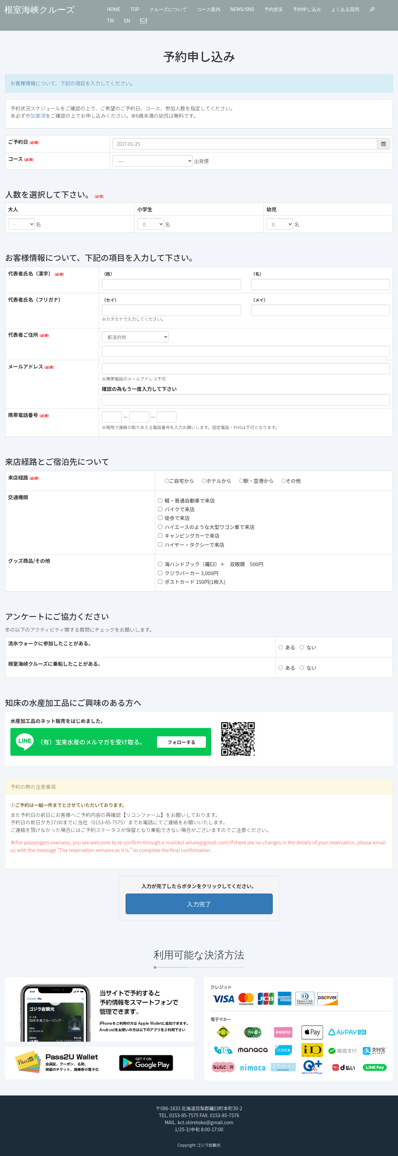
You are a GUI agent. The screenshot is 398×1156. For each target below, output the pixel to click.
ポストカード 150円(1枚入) (192, 581)
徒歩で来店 (174, 517)
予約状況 (273, 9)
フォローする (181, 742)
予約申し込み (307, 9)
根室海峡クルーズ (39, 10)
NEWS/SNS (242, 9)
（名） (257, 274)
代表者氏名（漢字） (30, 273)
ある (286, 647)
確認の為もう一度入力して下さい (139, 388)
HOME (114, 9)
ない (308, 647)
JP (372, 9)
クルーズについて (168, 9)
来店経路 (18, 477)
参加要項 (35, 115)
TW (110, 20)
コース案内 (208, 9)
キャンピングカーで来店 (189, 535)
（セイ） (110, 300)
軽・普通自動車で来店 (186, 500)
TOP (135, 9)
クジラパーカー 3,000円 (188, 572)
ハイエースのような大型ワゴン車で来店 (206, 526)
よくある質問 (345, 9)
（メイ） (259, 300)
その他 (291, 480)
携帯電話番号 (23, 414)
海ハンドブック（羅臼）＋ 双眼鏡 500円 (210, 563)
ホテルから (216, 480)
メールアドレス (25, 366)
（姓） (108, 274)
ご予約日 (18, 141)
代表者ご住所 (23, 334)
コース (15, 158)
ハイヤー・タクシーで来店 (191, 544)
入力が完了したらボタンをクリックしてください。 (198, 885)
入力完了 (199, 904)
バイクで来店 (176, 509)
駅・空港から (256, 480)
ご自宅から (179, 480)
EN (127, 20)
